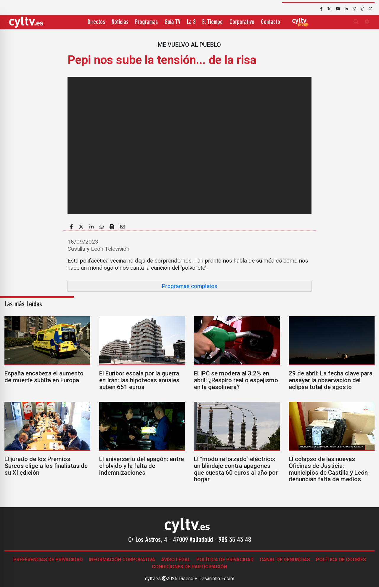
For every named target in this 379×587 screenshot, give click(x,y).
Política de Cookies (341, 559)
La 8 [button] (191, 22)
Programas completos (189, 286)
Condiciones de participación (189, 567)
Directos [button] (96, 22)
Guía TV (172, 22)
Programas (146, 22)
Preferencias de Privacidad (48, 559)
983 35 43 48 (235, 540)
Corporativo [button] (241, 22)
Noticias (120, 22)
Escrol (227, 578)
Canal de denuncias (285, 559)
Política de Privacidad (225, 559)
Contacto (270, 22)
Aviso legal (175, 559)
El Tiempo (212, 22)
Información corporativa (122, 559)
